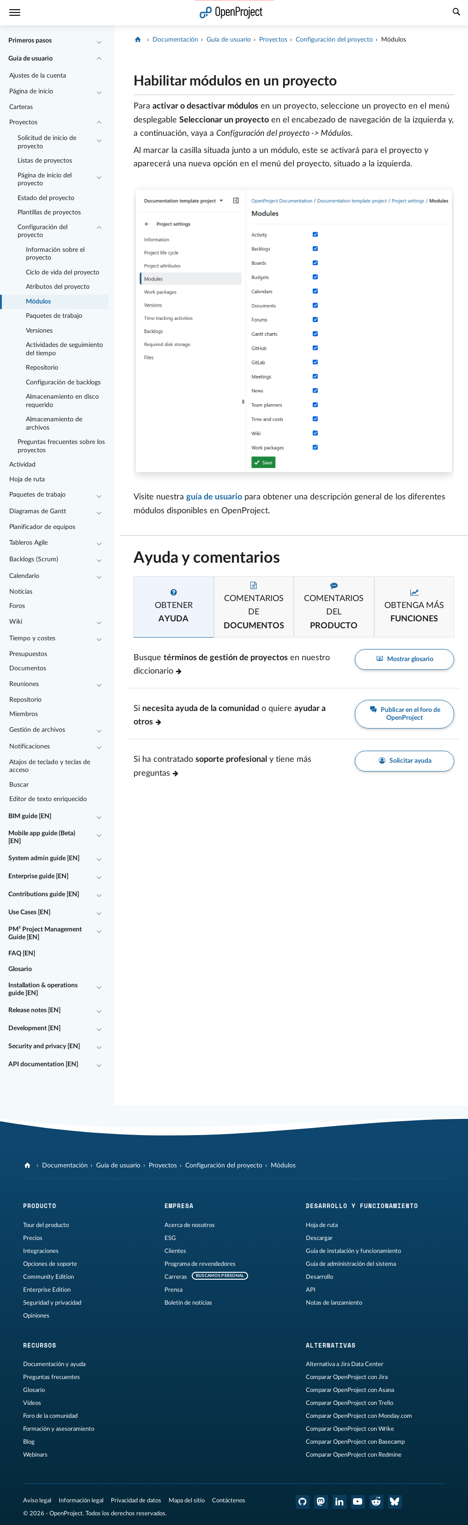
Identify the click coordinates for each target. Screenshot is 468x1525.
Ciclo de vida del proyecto (62, 272)
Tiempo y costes (32, 638)
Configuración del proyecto (42, 231)
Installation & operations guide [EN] (43, 989)
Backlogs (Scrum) (33, 559)
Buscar (19, 785)
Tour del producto (46, 1225)
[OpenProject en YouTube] (358, 1502)
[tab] (173, 606)
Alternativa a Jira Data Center (344, 1364)
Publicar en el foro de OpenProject (404, 713)
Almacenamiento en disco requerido (62, 401)
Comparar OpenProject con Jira (347, 1377)
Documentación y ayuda (54, 1364)
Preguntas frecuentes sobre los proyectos (61, 446)
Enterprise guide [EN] (38, 876)
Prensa (173, 1290)
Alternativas (331, 1345)
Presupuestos (28, 654)
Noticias (20, 592)
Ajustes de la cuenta (37, 76)
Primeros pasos (30, 40)
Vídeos (32, 1403)
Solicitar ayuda (404, 761)
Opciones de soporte (50, 1264)
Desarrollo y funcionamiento (362, 1205)
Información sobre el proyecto (55, 254)
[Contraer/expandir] (99, 41)
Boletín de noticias (188, 1303)
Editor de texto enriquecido (48, 799)
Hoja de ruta (27, 479)
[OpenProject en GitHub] (303, 1502)
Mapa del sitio (187, 1500)
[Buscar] (456, 13)
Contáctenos (228, 1500)
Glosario (20, 969)
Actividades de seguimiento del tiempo (64, 349)
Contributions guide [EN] (43, 894)
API (311, 1290)
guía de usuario (214, 497)
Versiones (39, 331)
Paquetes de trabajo (54, 316)
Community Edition (48, 1277)
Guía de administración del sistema (351, 1264)
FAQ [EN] (21, 953)
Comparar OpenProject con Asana (350, 1390)
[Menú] (15, 12)
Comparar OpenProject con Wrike (350, 1429)
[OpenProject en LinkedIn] (339, 1502)
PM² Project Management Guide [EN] (45, 933)
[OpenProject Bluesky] (395, 1502)
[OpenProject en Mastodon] (321, 1502)
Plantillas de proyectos (49, 212)
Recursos (39, 1345)
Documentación (175, 39)
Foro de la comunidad (50, 1416)
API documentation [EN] (43, 1064)
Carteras (21, 107)
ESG (170, 1238)
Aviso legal (37, 1500)
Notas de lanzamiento (334, 1303)
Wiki (15, 622)
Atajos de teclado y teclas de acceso (49, 766)
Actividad (22, 465)
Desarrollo (319, 1277)
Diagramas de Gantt (37, 511)
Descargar (319, 1238)
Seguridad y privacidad (52, 1303)
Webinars (35, 1455)
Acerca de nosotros (189, 1225)
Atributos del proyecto (58, 287)
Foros (17, 606)
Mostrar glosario (405, 659)
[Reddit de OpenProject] (376, 1502)
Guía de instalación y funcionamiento (353, 1251)
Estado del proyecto (46, 198)
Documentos (27, 668)
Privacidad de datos (136, 1500)
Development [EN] (34, 1028)
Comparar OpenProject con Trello (349, 1403)
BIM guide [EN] (29, 816)
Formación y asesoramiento (58, 1429)
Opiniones (36, 1315)
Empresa (179, 1205)
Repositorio (42, 368)
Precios (33, 1238)
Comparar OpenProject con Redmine (353, 1455)
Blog (29, 1442)
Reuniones (24, 684)
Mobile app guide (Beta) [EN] (41, 837)
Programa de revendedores (200, 1264)
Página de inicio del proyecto (45, 179)
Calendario (24, 576)
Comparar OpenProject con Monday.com (359, 1416)
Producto (39, 1205)
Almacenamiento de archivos (54, 423)
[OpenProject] (139, 39)
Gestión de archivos (37, 730)
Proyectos (23, 122)
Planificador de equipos (42, 527)
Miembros (23, 714)
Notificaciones (29, 746)
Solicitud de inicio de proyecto (47, 142)
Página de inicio (31, 91)
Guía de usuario (30, 58)
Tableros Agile (28, 543)
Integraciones (41, 1251)
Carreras (175, 1277)
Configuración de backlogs (63, 382)
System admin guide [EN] (43, 858)
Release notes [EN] (34, 1010)
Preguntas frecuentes (51, 1377)
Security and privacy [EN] (44, 1046)
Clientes (175, 1251)
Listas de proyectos (45, 161)
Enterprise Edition (47, 1290)
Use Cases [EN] (29, 912)
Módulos (38, 301)
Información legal (81, 1500)
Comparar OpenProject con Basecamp (355, 1442)
